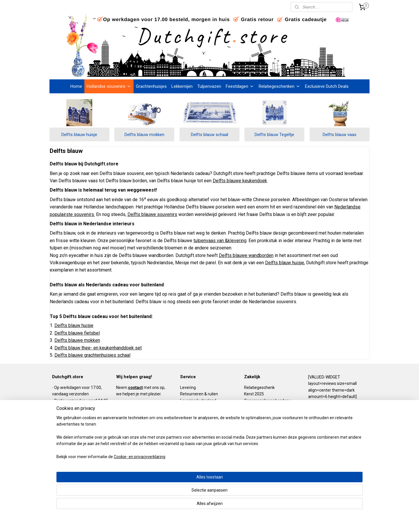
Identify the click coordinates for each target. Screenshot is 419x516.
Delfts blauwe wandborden (246, 255)
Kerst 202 (253, 394)
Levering (188, 387)
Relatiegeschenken (279, 86)
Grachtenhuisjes (151, 86)
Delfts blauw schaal (209, 134)
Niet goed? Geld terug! (74, 433)
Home (76, 86)
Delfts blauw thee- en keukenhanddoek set (98, 348)
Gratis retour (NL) (70, 413)
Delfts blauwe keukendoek (240, 180)
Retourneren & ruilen (199, 394)
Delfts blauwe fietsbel (77, 332)
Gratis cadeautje (69, 420)
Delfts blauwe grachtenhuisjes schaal (92, 355)
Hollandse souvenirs (109, 86)
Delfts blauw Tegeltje (274, 134)
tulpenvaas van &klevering (219, 240)
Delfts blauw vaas (339, 134)
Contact (187, 439)
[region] (171, 486)
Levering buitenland (198, 400)
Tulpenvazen (209, 86)
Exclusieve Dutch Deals (327, 86)
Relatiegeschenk (259, 387)
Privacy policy (192, 413)
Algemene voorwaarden (202, 407)
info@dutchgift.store (136, 422)
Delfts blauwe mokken (77, 340)
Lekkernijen (182, 86)
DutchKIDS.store (195, 433)
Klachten (188, 420)
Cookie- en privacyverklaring (132, 505)
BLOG (121, 435)
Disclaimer (189, 426)
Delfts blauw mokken (144, 134)
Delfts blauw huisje (79, 134)
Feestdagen (240, 86)
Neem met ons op (140, 387)
